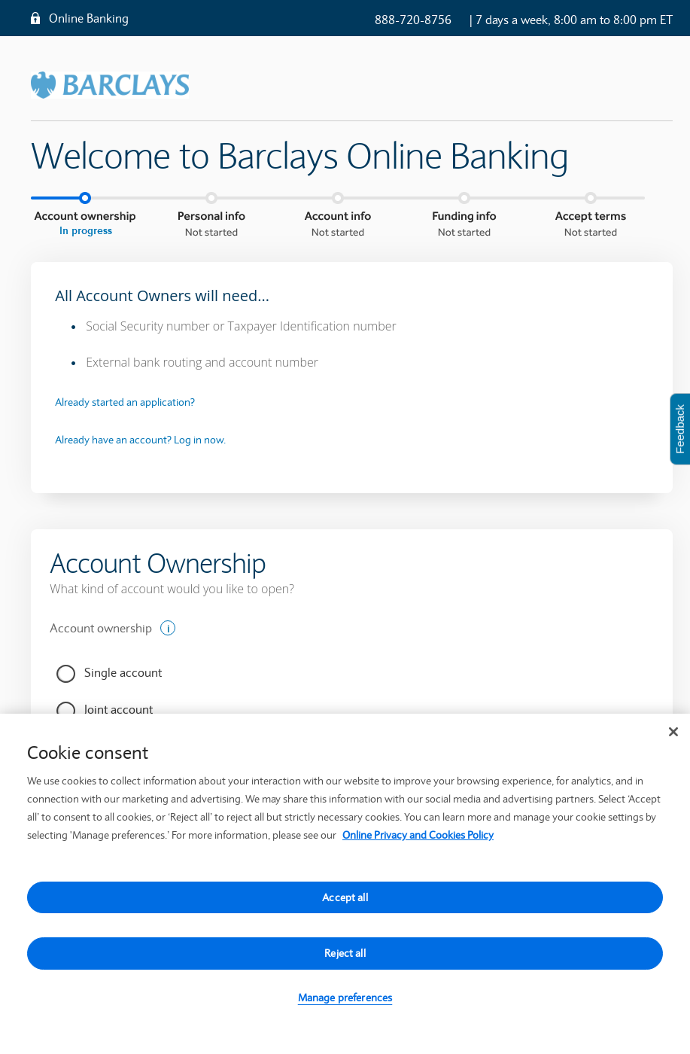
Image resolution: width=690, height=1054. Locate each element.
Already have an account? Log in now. (140, 439)
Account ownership (101, 627)
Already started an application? (125, 402)
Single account (123, 672)
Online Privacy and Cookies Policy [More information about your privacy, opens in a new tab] (418, 841)
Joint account (118, 709)
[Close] (673, 737)
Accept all (344, 903)
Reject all (344, 960)
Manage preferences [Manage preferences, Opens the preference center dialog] (345, 1003)
